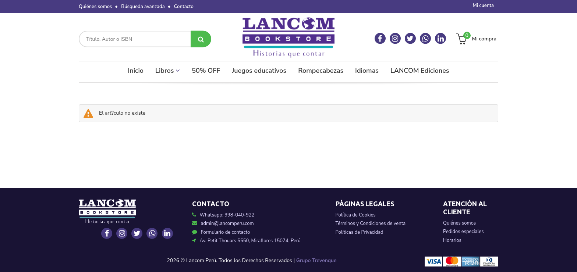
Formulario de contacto (221, 232)
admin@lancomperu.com (223, 223)
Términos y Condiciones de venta (371, 223)
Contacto (184, 6)
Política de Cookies (356, 215)
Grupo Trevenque (316, 260)
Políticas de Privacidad (359, 232)
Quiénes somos (95, 6)
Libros (167, 70)
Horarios (452, 240)
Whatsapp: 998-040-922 (227, 215)
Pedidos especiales (463, 231)
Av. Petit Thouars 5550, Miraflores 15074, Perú (246, 240)
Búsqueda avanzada (142, 6)
